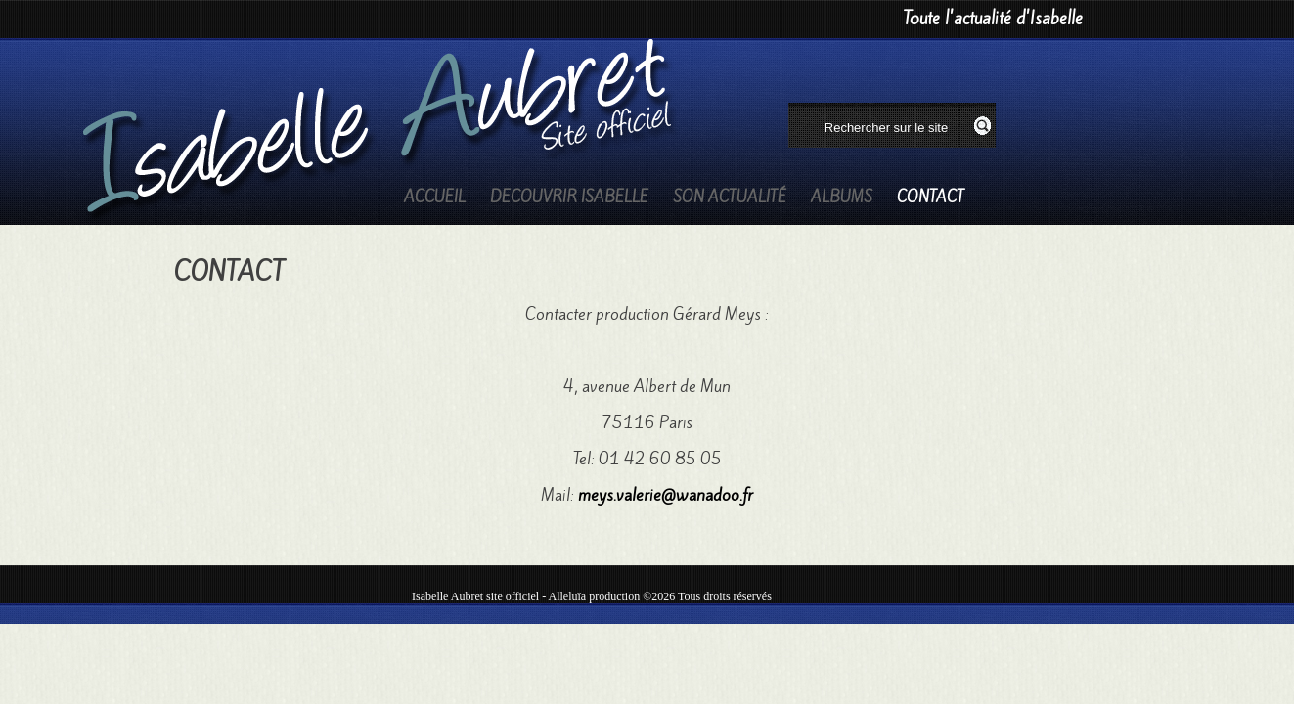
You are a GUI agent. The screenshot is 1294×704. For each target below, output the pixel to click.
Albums (841, 197)
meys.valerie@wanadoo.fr (665, 494)
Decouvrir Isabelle (569, 197)
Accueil (435, 197)
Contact (930, 197)
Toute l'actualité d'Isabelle (993, 18)
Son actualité (729, 197)
